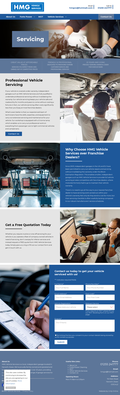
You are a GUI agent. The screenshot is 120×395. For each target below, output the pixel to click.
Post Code (90, 294)
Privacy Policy (27, 391)
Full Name (59, 284)
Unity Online (113, 391)
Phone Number (92, 284)
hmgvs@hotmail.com (109, 372)
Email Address (61, 294)
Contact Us (106, 17)
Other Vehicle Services (78, 371)
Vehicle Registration (63, 303)
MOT (40, 17)
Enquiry (58, 319)
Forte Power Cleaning (78, 367)
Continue (11, 388)
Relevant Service (92, 303)
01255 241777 (109, 364)
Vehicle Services (56, 17)
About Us (10, 17)
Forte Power (26, 17)
